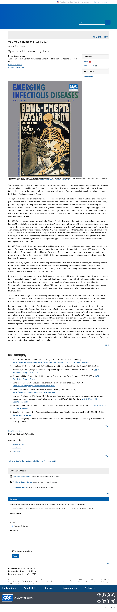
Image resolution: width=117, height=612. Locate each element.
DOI (96, 369)
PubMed (17, 372)
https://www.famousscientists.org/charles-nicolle (35, 392)
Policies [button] (50, 588)
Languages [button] (70, 588)
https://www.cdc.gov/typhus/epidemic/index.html (34, 385)
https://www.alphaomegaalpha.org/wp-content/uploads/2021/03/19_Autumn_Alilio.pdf (52, 362)
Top (106, 344)
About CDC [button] (31, 588)
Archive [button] (90, 588)
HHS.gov (104, 607)
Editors (25, 526)
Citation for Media (16, 67)
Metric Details (88, 77)
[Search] (92, 22)
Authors (17, 526)
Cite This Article (15, 64)
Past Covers (17, 448)
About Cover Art (18, 444)
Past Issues (16, 452)
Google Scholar (30, 372)
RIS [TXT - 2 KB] (90, 65)
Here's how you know (101, 2)
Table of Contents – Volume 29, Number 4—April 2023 (32, 461)
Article (87, 62)
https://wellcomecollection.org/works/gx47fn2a (54, 179)
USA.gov (112, 607)
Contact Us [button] (9, 588)
